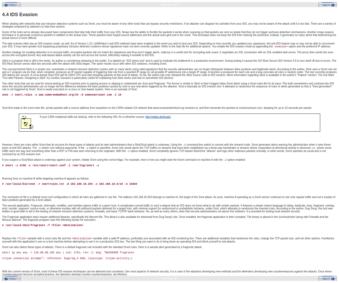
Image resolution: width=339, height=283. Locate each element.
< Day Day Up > (169, 4)
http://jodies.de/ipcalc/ (158, 116)
